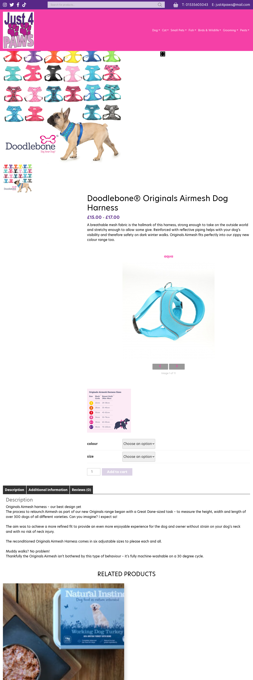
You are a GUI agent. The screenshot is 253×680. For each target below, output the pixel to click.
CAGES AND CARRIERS (233, 639)
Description (14, 365)
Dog (155, 31)
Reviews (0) (81, 365)
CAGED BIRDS (227, 633)
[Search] (159, 5)
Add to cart (161, 347)
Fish (191, 31)
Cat (164, 31)
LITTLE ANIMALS (185, 633)
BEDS (177, 639)
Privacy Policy (127, 662)
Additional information (48, 365)
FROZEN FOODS (229, 627)
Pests (243, 31)
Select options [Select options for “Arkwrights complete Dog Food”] (221, 567)
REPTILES (180, 627)
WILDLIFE (224, 621)
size (134, 332)
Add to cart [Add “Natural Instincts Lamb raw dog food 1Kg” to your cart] (94, 567)
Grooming (229, 31)
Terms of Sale (104, 662)
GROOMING (182, 645)
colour (136, 319)
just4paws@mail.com (233, 4)
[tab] (14, 365)
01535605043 (196, 4)
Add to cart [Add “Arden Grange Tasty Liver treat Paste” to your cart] (158, 567)
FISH (220, 616)
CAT (176, 621)
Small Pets (178, 31)
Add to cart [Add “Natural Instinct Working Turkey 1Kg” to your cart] (30, 567)
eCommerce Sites (129, 649)
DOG (177, 616)
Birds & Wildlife (208, 31)
